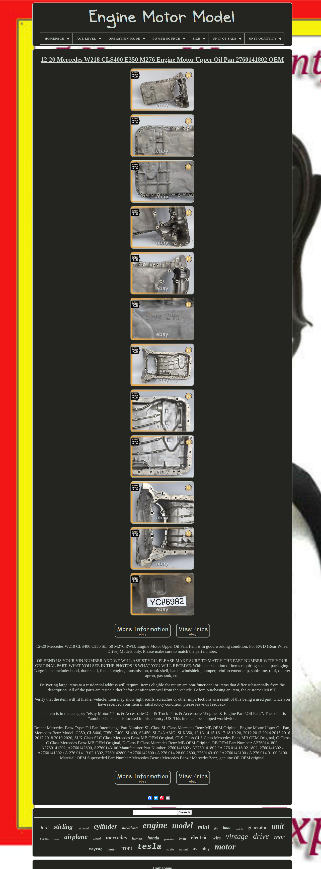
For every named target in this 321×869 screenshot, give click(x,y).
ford (45, 827)
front (126, 848)
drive (261, 836)
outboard (83, 828)
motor (225, 846)
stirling (63, 826)
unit (278, 826)
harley (112, 849)
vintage (237, 836)
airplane (76, 836)
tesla (149, 846)
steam (44, 838)
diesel (97, 838)
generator (257, 827)
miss (56, 839)
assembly (201, 848)
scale (170, 849)
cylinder (105, 826)
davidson (130, 827)
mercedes (116, 837)
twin (182, 838)
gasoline (169, 839)
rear (279, 837)
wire (216, 837)
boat (226, 827)
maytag (96, 849)
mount (183, 849)
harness (137, 838)
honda (153, 837)
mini (203, 827)
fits (216, 828)
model (182, 825)
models (239, 829)
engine (155, 825)
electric (199, 837)
